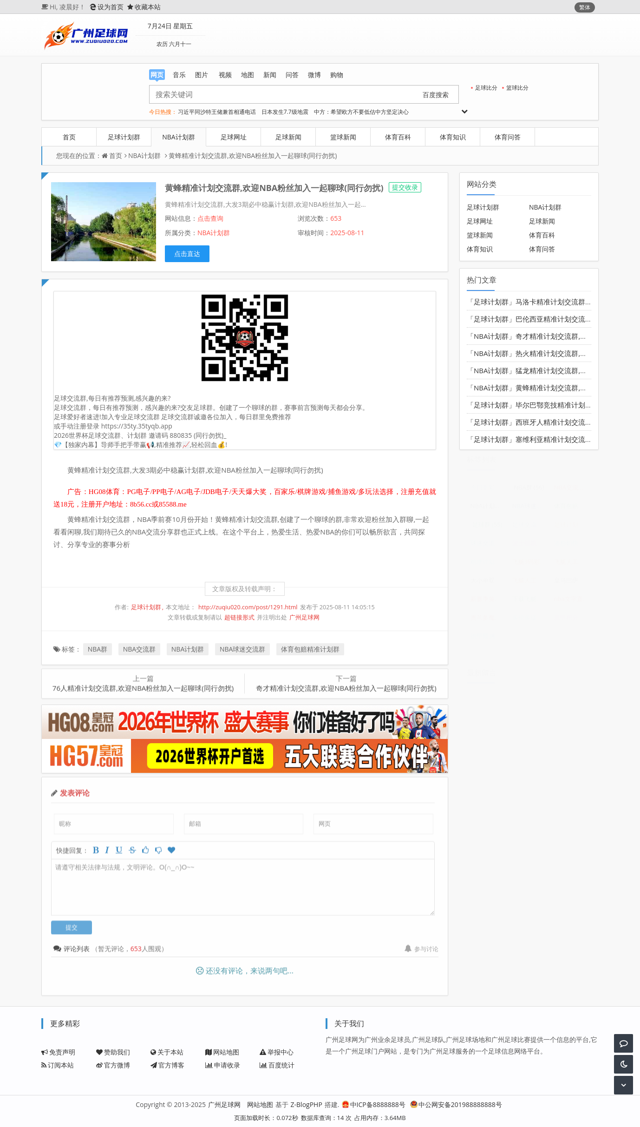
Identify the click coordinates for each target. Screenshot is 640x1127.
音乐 (179, 74)
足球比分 (484, 88)
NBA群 (97, 649)
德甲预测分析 (488, 639)
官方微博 (113, 1065)
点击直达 (187, 253)
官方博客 (167, 1065)
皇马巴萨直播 (572, 584)
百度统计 (277, 1065)
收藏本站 (144, 6)
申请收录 (222, 1065)
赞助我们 (113, 1052)
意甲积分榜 (572, 621)
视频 (225, 74)
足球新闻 (288, 136)
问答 (292, 74)
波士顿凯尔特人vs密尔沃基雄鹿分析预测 (530, 546)
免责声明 (58, 1052)
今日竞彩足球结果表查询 (488, 491)
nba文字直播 (572, 602)
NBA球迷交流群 (242, 649)
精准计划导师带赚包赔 (488, 565)
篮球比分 (515, 88)
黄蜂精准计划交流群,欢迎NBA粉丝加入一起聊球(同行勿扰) (253, 155)
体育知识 (453, 136)
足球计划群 (124, 136)
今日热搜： (163, 112)
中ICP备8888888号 (373, 1104)
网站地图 (222, 1052)
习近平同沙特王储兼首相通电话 (217, 112)
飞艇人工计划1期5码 (530, 584)
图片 (201, 74)
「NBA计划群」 (491, 336)
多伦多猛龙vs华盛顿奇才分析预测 (530, 621)
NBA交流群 (139, 649)
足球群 (487, 528)
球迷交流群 (488, 546)
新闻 (269, 74)
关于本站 (166, 1052)
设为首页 (107, 6)
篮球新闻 (343, 136)
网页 (156, 75)
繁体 (584, 7)
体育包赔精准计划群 (310, 649)
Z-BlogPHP (306, 1104)
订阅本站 (57, 1065)
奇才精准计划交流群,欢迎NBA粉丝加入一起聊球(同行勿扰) (346, 684)
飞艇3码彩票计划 (530, 565)
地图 (247, 74)
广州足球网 (304, 617)
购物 (336, 74)
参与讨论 (421, 945)
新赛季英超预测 (488, 602)
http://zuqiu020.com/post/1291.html (248, 607)
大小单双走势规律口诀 (488, 584)
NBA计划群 (178, 136)
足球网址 (234, 136)
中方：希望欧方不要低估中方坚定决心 (361, 112)
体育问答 (508, 136)
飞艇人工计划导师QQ (572, 565)
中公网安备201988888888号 (456, 1104)
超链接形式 (239, 617)
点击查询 (210, 218)
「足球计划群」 (491, 301)
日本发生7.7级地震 (284, 112)
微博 (314, 74)
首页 (69, 136)
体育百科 (398, 136)
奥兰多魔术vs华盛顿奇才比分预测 (488, 621)
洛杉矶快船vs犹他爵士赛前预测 (572, 546)
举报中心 (277, 1052)
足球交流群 (530, 528)
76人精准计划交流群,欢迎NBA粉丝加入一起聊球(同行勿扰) (143, 684)
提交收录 (405, 187)
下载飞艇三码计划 (530, 602)
